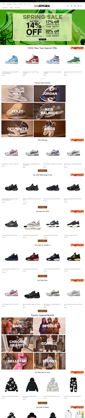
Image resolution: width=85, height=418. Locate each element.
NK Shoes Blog (17, 7)
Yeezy (29, 4)
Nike (25, 4)
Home (3, 4)
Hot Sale (15, 4)
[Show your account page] (75, 6)
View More (42, 78)
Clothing (11, 7)
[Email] (83, 414)
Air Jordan (20, 4)
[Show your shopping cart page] (71, 6)
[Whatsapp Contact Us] (83, 417)
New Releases (9, 4)
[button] (68, 6)
